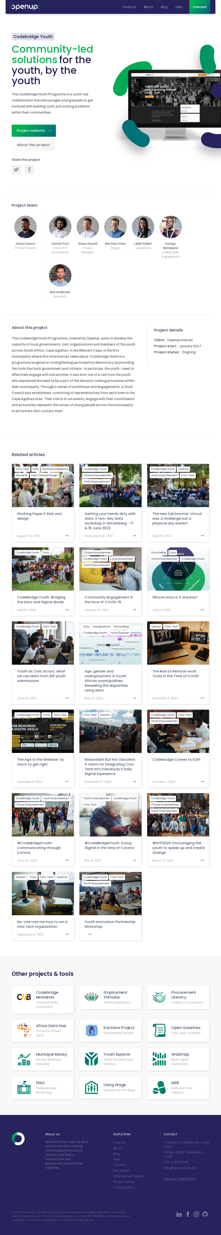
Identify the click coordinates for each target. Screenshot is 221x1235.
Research (22, 475)
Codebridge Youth (95, 469)
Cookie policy (124, 1187)
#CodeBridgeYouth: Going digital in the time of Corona (109, 845)
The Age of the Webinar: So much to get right (40, 762)
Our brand (121, 1170)
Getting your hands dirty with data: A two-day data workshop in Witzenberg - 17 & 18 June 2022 (110, 521)
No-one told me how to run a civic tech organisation (42, 924)
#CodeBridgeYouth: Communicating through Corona (39, 848)
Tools (46, 714)
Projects (119, 1142)
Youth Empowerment (96, 481)
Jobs (116, 1159)
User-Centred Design (44, 475)
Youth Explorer (119, 632)
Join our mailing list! (180, 1179)
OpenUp (183, 469)
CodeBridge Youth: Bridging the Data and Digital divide (41, 600)
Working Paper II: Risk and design (39, 516)
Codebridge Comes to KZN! (176, 759)
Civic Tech (22, 469)
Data (36, 469)
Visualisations (101, 626)
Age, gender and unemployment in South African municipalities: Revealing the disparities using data (106, 681)
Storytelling (158, 552)
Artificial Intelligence (55, 469)
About (118, 1148)
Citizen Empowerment (97, 475)
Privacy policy (124, 1182)
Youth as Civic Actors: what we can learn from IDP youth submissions (41, 676)
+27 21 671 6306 (176, 1162)
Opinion (156, 626)
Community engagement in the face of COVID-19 (109, 600)
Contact (120, 1165)
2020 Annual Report (128, 1176)
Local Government (122, 558)
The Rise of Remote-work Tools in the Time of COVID (175, 674)
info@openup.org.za (180, 1168)
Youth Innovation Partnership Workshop (110, 924)
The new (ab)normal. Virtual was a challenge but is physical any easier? (177, 518)
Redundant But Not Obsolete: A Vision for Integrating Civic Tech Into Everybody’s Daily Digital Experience (110, 766)
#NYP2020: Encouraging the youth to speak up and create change (178, 848)
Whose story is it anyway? (175, 597)
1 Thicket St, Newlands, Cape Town (186, 1144)
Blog (116, 1153)
